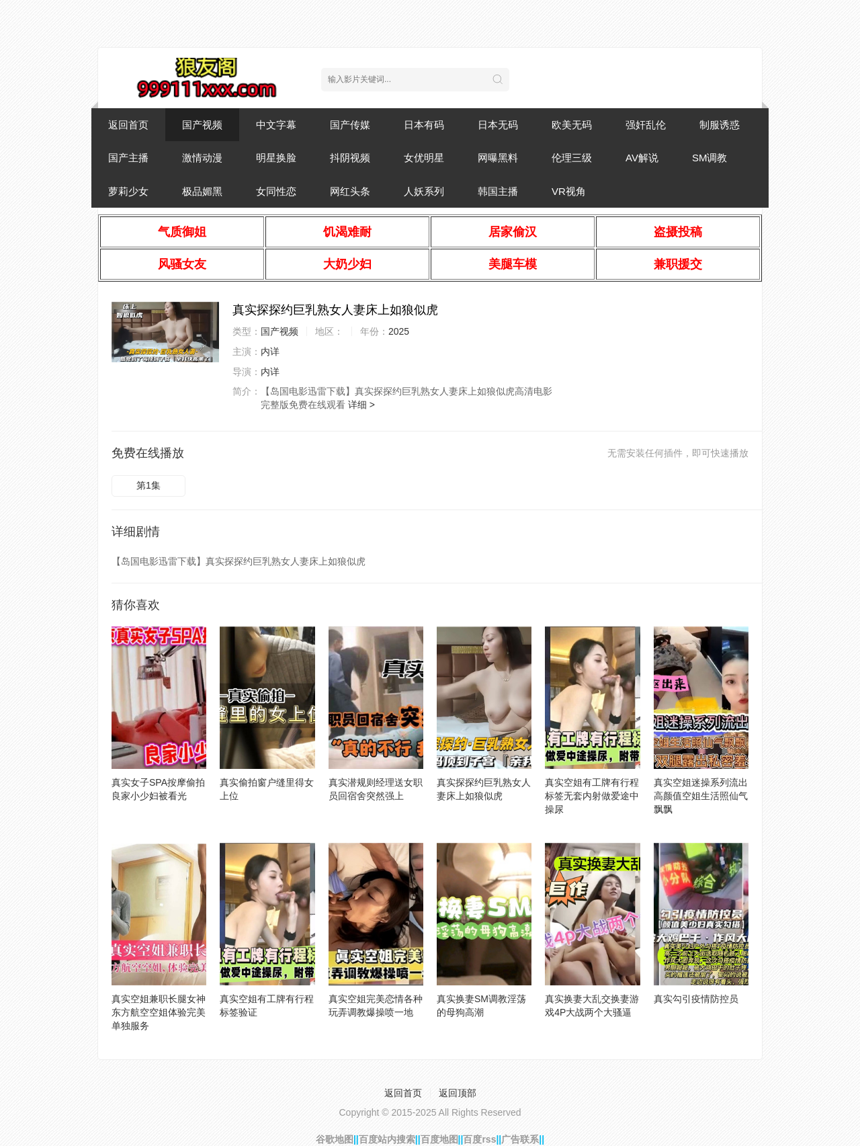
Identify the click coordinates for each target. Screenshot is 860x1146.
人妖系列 (424, 191)
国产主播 (128, 157)
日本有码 (424, 124)
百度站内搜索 (387, 1139)
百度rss (479, 1139)
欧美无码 (572, 124)
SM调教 (710, 157)
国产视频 (202, 124)
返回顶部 (457, 1093)
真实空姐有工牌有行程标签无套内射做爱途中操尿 (592, 796)
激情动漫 (202, 157)
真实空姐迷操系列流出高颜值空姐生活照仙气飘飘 (701, 796)
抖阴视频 (350, 157)
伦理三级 (572, 157)
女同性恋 (276, 191)
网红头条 (350, 191)
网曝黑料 (498, 157)
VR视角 (569, 191)
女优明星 (424, 157)
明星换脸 (276, 157)
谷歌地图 (334, 1139)
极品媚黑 (202, 191)
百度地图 (439, 1139)
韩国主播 (498, 191)
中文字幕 (276, 124)
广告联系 (520, 1139)
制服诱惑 (719, 124)
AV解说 (642, 157)
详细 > (361, 404)
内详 (270, 351)
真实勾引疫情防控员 (696, 998)
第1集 (148, 485)
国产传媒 (350, 124)
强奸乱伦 (646, 124)
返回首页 (128, 124)
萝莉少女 (128, 191)
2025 (398, 331)
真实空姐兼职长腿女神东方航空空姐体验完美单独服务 (159, 1012)
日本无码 (498, 124)
